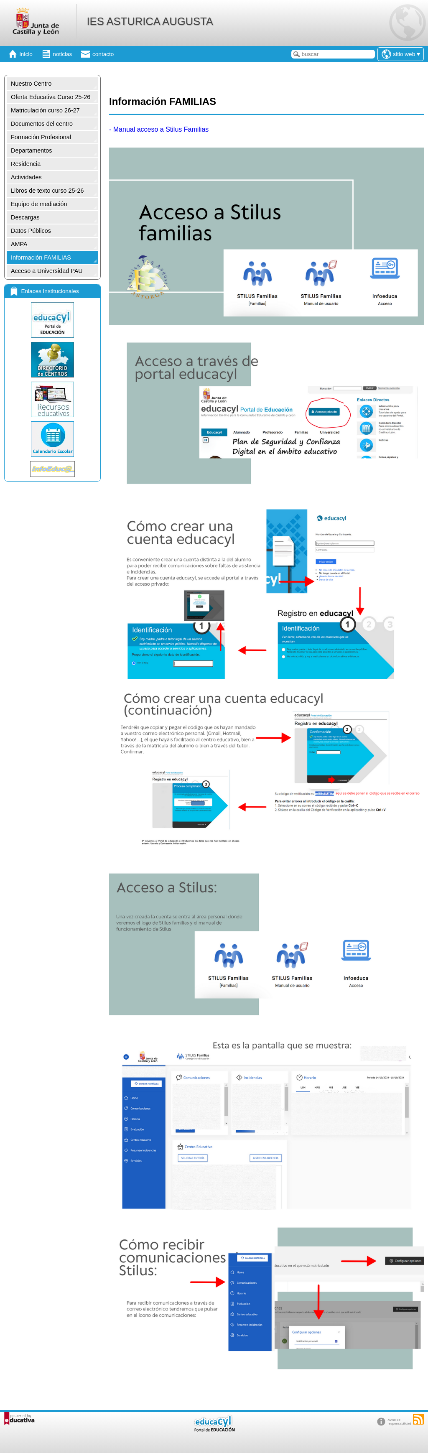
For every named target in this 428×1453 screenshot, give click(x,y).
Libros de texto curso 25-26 (47, 190)
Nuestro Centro (31, 83)
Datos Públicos (31, 230)
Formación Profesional (41, 137)
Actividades (26, 177)
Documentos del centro (42, 123)
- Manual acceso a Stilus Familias (159, 129)
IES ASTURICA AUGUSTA (150, 21)
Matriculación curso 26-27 (45, 110)
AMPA (19, 244)
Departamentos (31, 150)
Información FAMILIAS (41, 257)
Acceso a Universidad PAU (47, 271)
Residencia (26, 164)
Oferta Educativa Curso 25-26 (50, 97)
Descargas (25, 217)
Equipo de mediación (39, 204)
